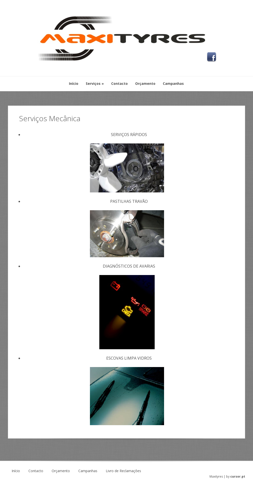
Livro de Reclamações (123, 471)
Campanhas (87, 471)
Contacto (35, 471)
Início (16, 471)
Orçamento (61, 471)
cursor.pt (237, 476)
